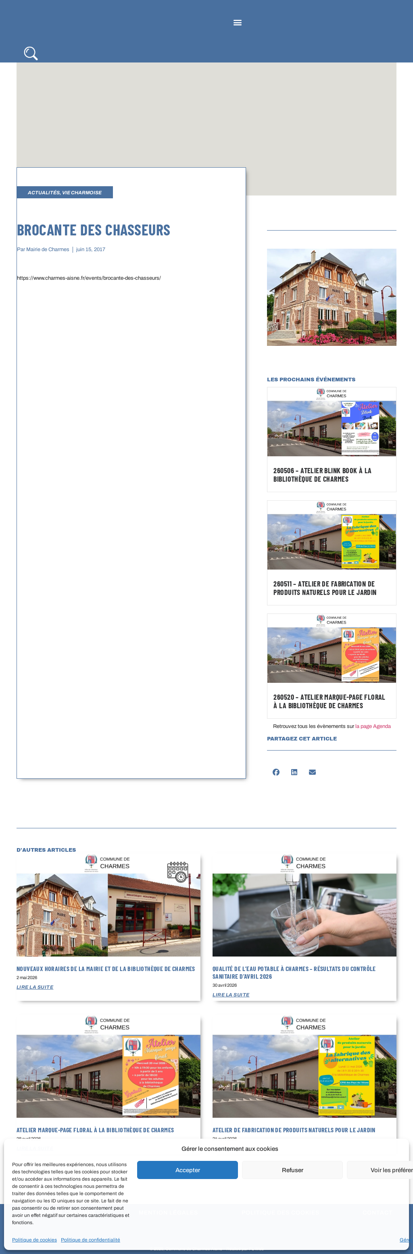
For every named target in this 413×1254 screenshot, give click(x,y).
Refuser (292, 1170)
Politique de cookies (34, 1240)
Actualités (44, 192)
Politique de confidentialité (90, 1240)
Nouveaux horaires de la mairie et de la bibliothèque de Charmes (106, 968)
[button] (237, 22)
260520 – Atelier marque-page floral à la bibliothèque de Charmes (329, 701)
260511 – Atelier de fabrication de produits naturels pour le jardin (324, 588)
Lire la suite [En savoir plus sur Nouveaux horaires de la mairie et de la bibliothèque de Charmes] (35, 987)
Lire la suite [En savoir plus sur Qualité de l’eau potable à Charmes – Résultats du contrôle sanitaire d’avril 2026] (231, 995)
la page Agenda (373, 726)
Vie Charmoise (82, 192)
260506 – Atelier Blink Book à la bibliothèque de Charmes (322, 475)
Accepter (187, 1170)
